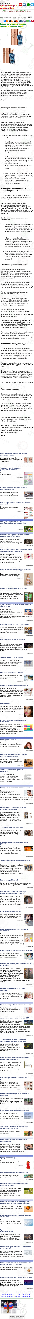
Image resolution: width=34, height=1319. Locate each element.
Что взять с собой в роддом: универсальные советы (10, 469)
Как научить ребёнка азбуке (10, 880)
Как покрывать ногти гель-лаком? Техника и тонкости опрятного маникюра (16, 550)
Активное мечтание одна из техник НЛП (14, 1018)
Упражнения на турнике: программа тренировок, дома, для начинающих (13, 1040)
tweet (6, 439)
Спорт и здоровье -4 (23, 1296)
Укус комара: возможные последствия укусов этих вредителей (14, 1127)
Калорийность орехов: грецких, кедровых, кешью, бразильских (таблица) (15, 1264)
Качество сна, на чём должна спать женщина (16, 951)
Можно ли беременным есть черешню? (14, 685)
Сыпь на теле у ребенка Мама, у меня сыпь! (16, 1005)
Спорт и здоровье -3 (8, 1296)
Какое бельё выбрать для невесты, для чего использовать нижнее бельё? (16, 570)
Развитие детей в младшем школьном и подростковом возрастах (14, 1058)
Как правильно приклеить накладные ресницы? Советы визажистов (13, 1078)
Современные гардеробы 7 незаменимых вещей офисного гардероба (15, 535)
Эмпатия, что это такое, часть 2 (11, 657)
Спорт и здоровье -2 (23, 1295)
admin (3, 435)
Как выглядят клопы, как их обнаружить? (15, 625)
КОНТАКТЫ (24, 10)
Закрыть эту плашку (16, 1317)
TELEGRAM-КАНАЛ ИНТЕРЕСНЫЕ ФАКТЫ (17, 12)
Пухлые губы (5, 703)
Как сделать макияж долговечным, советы (15, 788)
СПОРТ (5, 10)
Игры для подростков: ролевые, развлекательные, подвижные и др (13, 522)
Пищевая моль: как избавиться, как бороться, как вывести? (13, 808)
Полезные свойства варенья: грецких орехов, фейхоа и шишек (13, 755)
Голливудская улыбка (8, 740)
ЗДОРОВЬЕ (14, 10)
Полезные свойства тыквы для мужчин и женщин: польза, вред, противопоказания (15, 1202)
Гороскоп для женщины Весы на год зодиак (16, 1278)
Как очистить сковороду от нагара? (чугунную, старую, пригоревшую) (13, 892)
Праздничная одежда (8, 1158)
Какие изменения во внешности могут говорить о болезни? (14, 454)
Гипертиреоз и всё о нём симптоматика (14, 1110)
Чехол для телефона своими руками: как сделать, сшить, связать (15, 861)
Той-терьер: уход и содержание (11, 827)
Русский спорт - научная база (8, 7)
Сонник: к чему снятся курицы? (11, 672)
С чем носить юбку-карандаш (10, 911)
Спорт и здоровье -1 (8, 1295)
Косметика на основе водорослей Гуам (14, 1172)
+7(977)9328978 (5, 4)
